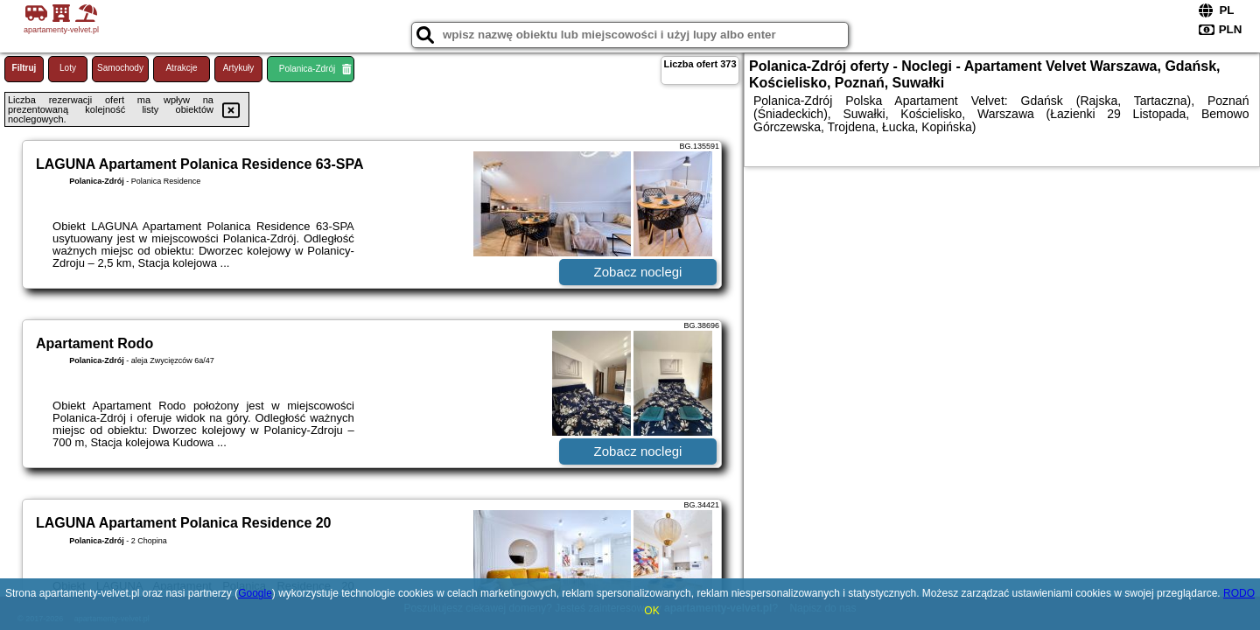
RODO (1239, 593)
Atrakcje (181, 68)
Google (255, 593)
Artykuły (239, 68)
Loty (68, 68)
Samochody (120, 68)
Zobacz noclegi (638, 271)
